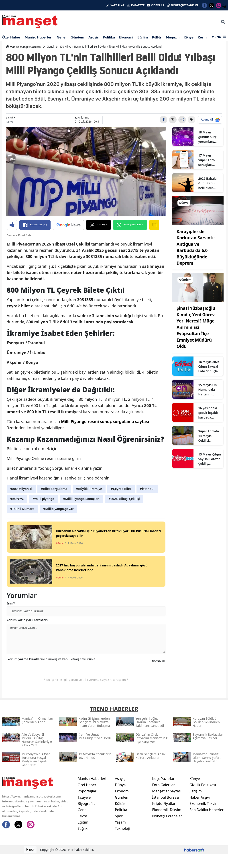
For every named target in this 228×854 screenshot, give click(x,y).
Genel (61, 37)
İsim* (11, 603)
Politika (109, 37)
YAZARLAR (117, 5)
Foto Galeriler (163, 784)
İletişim (195, 791)
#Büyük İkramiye (89, 489)
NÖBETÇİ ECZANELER (185, 5)
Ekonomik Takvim (166, 809)
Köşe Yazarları (163, 778)
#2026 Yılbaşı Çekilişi (124, 499)
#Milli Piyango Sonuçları (81, 499)
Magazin (172, 37)
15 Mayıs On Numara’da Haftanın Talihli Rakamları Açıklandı (207, 390)
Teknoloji (122, 828)
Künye (188, 37)
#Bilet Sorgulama (54, 489)
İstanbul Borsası (165, 797)
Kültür (157, 37)
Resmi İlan (206, 37)
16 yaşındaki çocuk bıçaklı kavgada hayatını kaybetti (208, 413)
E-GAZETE (138, 5)
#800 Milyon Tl (21, 489)
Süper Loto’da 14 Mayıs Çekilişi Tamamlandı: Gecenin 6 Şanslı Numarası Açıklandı (208, 436)
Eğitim (142, 37)
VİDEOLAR (158, 5)
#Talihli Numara (22, 509)
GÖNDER (158, 661)
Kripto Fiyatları (164, 803)
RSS (30, 850)
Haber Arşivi (199, 797)
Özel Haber (11, 37)
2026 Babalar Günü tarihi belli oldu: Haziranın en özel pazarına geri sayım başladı (208, 183)
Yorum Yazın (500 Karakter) (27, 620)
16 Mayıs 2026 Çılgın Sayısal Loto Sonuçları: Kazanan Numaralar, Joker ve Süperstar (209, 366)
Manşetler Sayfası (166, 791)
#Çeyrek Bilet (121, 489)
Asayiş (93, 37)
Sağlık (83, 828)
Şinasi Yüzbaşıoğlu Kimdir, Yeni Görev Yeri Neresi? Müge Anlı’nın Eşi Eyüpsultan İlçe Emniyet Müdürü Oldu (196, 327)
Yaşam (120, 822)
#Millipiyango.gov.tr (58, 509)
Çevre (82, 816)
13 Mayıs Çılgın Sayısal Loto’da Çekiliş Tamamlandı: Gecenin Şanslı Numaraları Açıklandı (209, 459)
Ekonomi (126, 37)
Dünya (120, 784)
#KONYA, (17, 499)
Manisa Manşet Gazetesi (23, 47)
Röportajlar (87, 791)
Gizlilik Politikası (202, 784)
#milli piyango (43, 499)
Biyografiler (87, 803)
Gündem (77, 37)
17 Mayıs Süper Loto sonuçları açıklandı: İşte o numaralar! (208, 160)
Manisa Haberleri (39, 37)
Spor (119, 816)
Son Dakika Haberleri (207, 809)
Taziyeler (85, 797)
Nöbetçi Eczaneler (167, 816)
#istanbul (147, 489)
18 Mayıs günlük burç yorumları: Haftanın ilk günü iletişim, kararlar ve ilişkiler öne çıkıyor (208, 137)
